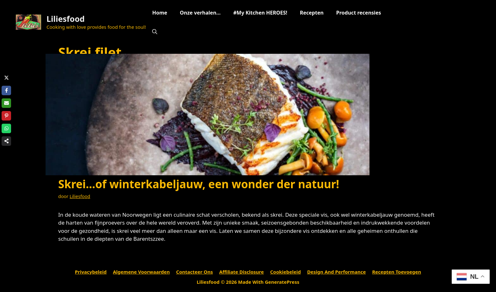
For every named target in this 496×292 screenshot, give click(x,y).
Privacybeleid (91, 272)
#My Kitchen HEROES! (260, 12)
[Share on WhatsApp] (6, 128)
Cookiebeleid (285, 272)
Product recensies (358, 12)
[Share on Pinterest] (6, 116)
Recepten (312, 12)
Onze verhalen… (200, 12)
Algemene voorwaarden (141, 272)
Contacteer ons (194, 272)
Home (159, 12)
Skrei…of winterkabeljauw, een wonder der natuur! (198, 184)
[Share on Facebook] (6, 90)
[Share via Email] (6, 103)
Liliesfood (65, 18)
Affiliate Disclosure (241, 272)
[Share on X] (6, 78)
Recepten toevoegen (396, 272)
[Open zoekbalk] (155, 31)
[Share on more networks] (6, 141)
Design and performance (336, 272)
